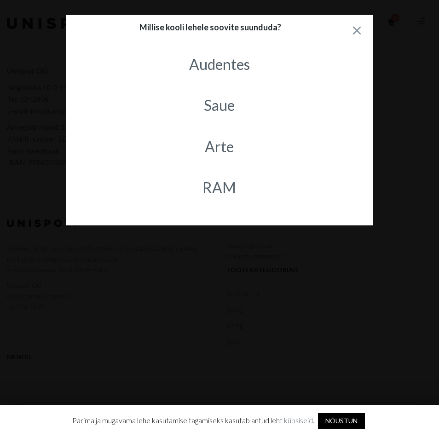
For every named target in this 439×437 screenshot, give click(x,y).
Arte (219, 146)
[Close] (357, 30)
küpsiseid (298, 420)
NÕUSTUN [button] (341, 421)
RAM (219, 187)
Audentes (219, 64)
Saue (219, 105)
